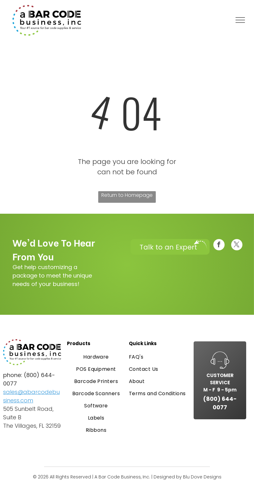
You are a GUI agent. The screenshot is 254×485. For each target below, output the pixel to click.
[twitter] (236, 245)
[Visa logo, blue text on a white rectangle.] (25, 444)
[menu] (240, 20)
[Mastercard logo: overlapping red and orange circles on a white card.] (39, 444)
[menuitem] (96, 357)
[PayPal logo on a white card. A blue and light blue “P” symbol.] (11, 444)
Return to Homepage (127, 195)
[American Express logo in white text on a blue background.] (53, 444)
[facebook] (219, 245)
